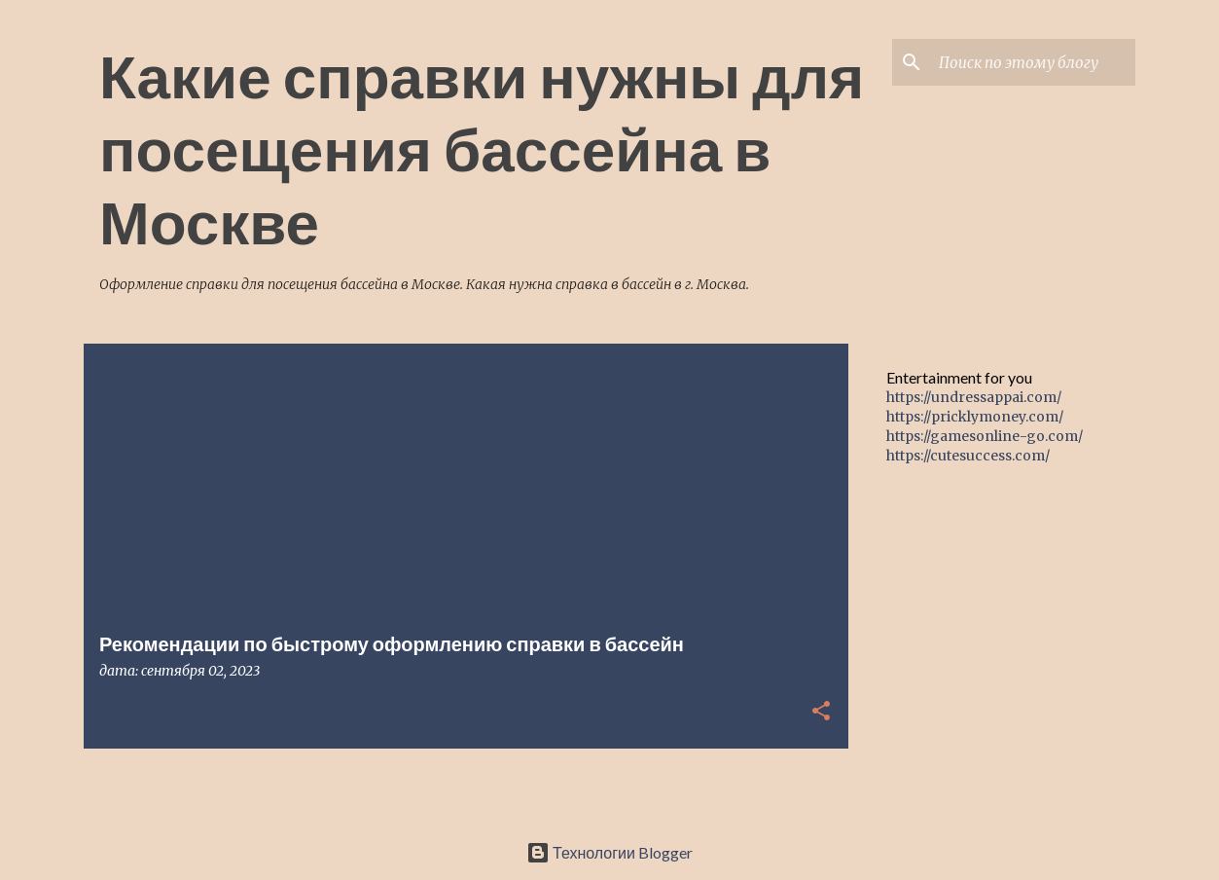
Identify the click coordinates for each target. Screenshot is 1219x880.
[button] (821, 712)
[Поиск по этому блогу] (1033, 62)
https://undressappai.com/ (973, 397)
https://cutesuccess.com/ (968, 455)
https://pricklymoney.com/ (974, 416)
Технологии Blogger (609, 852)
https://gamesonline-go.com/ (984, 436)
